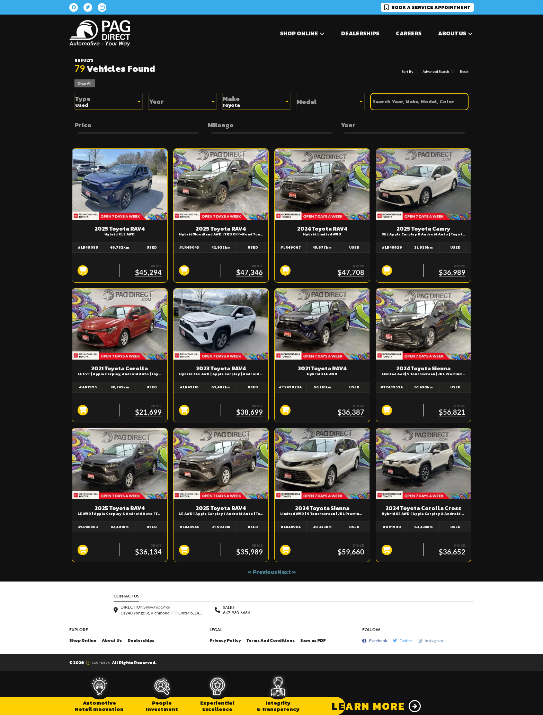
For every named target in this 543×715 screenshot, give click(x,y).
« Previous (262, 572)
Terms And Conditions (271, 640)
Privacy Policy (225, 640)
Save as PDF (313, 640)
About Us (112, 640)
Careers (408, 33)
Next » (286, 572)
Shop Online (82, 640)
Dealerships (360, 33)
